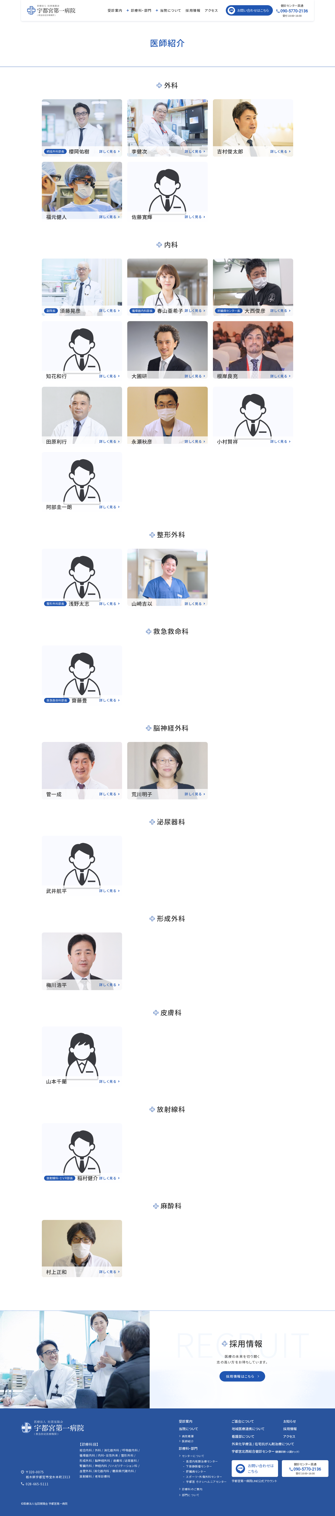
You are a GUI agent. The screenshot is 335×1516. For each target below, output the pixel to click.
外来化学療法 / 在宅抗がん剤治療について (263, 1443)
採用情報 (193, 10)
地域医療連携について (248, 1428)
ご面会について (243, 1421)
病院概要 (188, 1436)
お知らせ (289, 1421)
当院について (171, 10)
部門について (190, 1495)
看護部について (243, 1436)
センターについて (193, 1456)
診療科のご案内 (192, 1489)
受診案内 (115, 10)
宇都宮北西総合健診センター (265, 1451)
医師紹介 (188, 1441)
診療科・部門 (141, 10)
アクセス (211, 10)
